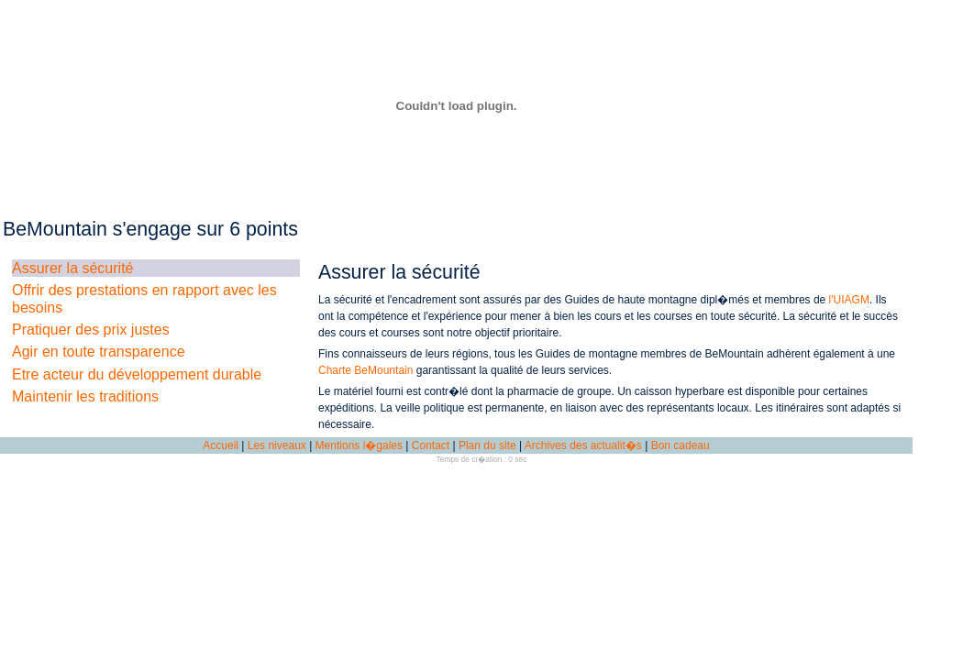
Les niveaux (277, 445)
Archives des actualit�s (583, 445)
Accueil (220, 445)
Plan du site (487, 445)
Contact (430, 445)
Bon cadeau (680, 445)
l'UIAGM (849, 299)
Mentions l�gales (359, 445)
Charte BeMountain (365, 370)
